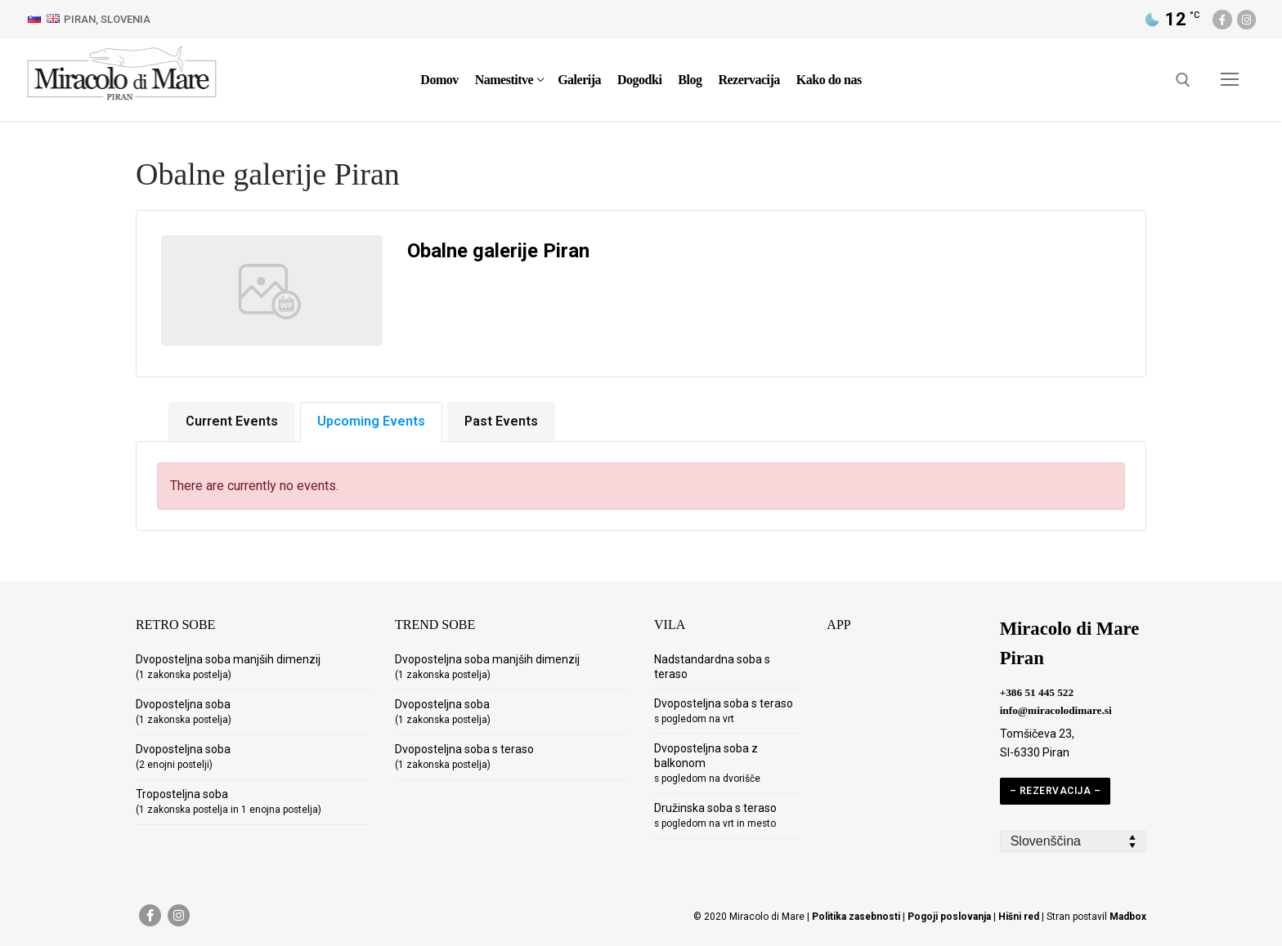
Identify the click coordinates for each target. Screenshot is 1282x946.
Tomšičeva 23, (1037, 733)
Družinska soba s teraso (715, 815)
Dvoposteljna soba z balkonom (707, 763)
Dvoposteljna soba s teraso (464, 756)
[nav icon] (1230, 80)
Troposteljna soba (228, 801)
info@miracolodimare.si (1056, 710)
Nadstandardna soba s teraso (712, 666)
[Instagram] (1246, 19)
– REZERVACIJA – (1055, 791)
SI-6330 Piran (1034, 752)
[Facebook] (1222, 19)
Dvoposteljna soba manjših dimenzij (228, 666)
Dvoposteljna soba (183, 711)
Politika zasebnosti (856, 916)
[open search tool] (1183, 80)
